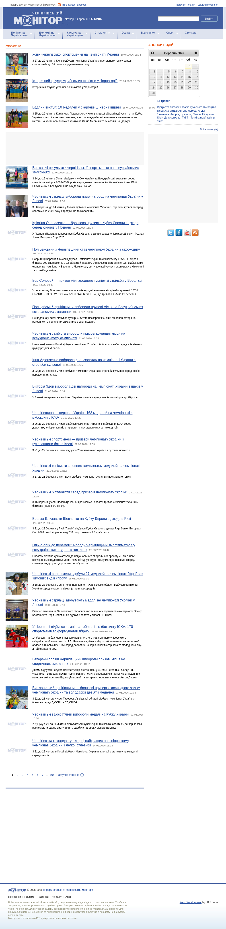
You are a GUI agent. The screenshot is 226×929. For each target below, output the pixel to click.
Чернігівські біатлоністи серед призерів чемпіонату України (79, 492)
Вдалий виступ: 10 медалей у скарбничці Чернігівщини (76, 107)
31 (153, 93)
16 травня (163, 101)
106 (52, 774)
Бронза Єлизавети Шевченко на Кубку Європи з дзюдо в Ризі (81, 519)
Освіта (126, 32)
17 (153, 82)
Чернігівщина (19, 34)
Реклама (29, 896)
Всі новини (206, 129)
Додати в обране (208, 4)
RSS (64, 4)
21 (182, 82)
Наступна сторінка (67, 774)
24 (153, 87)
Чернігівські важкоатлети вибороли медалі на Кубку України (80, 714)
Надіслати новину (185, 4)
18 (160, 82)
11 (160, 76)
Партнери (43, 896)
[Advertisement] (75, 148)
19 (168, 82)
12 (168, 76)
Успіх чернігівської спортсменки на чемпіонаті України (75, 54)
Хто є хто (191, 32)
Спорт (170, 32)
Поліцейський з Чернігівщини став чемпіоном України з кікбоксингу (86, 249)
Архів (69, 896)
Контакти (57, 896)
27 (175, 87)
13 (175, 76)
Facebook (81, 4)
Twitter (71, 4)
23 (196, 82)
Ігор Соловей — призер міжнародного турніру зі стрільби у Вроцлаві (87, 280)
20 (175, 82)
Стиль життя (102, 32)
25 (160, 87)
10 (153, 76)
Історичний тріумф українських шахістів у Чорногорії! (74, 81)
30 (196, 87)
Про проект (14, 896)
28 (182, 87)
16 (196, 76)
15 (189, 76)
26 (168, 87)
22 (189, 82)
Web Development (191, 902)
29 (189, 87)
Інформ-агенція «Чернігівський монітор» (39, 18)
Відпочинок (148, 32)
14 (182, 76)
